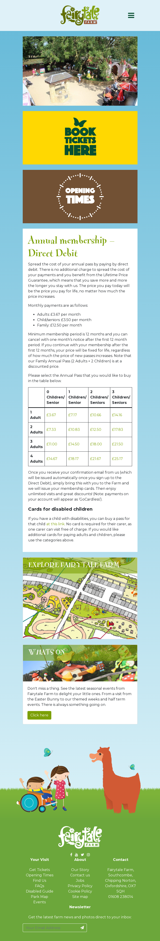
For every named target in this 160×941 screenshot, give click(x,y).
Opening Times (39, 875)
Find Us (39, 880)
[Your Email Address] (50, 927)
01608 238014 (120, 897)
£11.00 (52, 444)
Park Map (39, 897)
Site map (80, 897)
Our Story (80, 870)
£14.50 (73, 444)
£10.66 (95, 415)
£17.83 (117, 429)
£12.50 (95, 429)
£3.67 (51, 415)
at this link (55, 524)
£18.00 (96, 444)
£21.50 (117, 444)
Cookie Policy (80, 891)
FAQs (39, 886)
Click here (39, 715)
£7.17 (72, 415)
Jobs (80, 880)
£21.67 (95, 459)
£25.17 (117, 459)
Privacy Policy (80, 886)
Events (39, 902)
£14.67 (52, 459)
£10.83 (74, 429)
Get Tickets (39, 870)
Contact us (80, 875)
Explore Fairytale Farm (73, 565)
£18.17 (73, 459)
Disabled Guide (39, 891)
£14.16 (117, 415)
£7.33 (51, 429)
